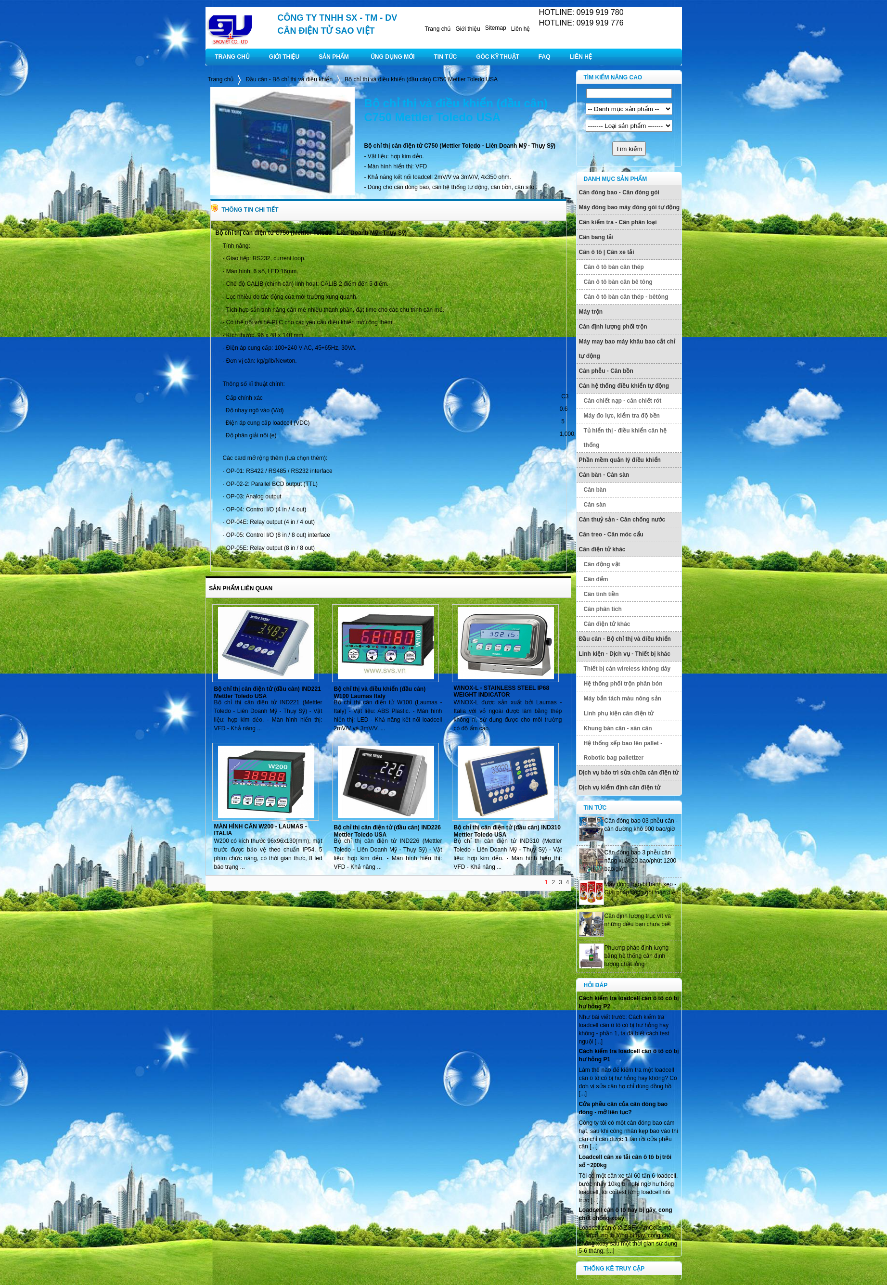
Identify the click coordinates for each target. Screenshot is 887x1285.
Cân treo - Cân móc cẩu (611, 534)
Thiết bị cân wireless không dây (627, 668)
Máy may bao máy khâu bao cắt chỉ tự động (627, 348)
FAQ (545, 56)
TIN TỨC (445, 56)
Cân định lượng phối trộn (613, 326)
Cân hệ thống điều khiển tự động (624, 385)
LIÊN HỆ (581, 56)
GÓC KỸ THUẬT (497, 56)
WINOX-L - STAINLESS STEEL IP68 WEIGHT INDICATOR (502, 691)
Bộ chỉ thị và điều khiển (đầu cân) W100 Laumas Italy (380, 693)
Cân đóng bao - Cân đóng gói (619, 192)
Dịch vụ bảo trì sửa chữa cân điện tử (629, 772)
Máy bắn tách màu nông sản (622, 698)
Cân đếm (596, 579)
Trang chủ (437, 28)
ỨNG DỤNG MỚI (393, 56)
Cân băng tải (596, 237)
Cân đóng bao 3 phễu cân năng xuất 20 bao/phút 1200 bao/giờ (640, 860)
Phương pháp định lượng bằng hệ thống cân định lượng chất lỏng (636, 955)
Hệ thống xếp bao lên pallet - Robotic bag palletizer (623, 750)
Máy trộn (591, 311)
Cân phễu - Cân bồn (606, 371)
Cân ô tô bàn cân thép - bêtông (626, 296)
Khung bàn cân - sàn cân (618, 728)
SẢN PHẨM (334, 56)
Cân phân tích (603, 609)
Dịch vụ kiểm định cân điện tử (620, 787)
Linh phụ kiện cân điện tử (619, 713)
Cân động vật (602, 564)
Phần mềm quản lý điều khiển (620, 460)
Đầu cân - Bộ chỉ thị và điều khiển (289, 79)
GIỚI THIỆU (284, 56)
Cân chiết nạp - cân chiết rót (623, 400)
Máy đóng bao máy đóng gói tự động (629, 207)
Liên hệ (520, 28)
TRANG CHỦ (232, 56)
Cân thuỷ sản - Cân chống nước (622, 519)
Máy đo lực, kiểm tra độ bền (622, 415)
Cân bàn (595, 489)
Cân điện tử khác (602, 549)
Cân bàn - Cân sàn (604, 474)
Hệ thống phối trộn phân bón (623, 683)
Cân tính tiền (601, 594)
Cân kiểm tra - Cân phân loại (618, 222)
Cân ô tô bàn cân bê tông (618, 282)
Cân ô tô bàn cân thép (614, 267)
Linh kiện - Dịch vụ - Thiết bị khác (624, 653)
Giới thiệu (467, 28)
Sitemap (495, 28)
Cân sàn (595, 504)
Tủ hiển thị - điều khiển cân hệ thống (625, 437)
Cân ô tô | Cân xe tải (606, 252)
